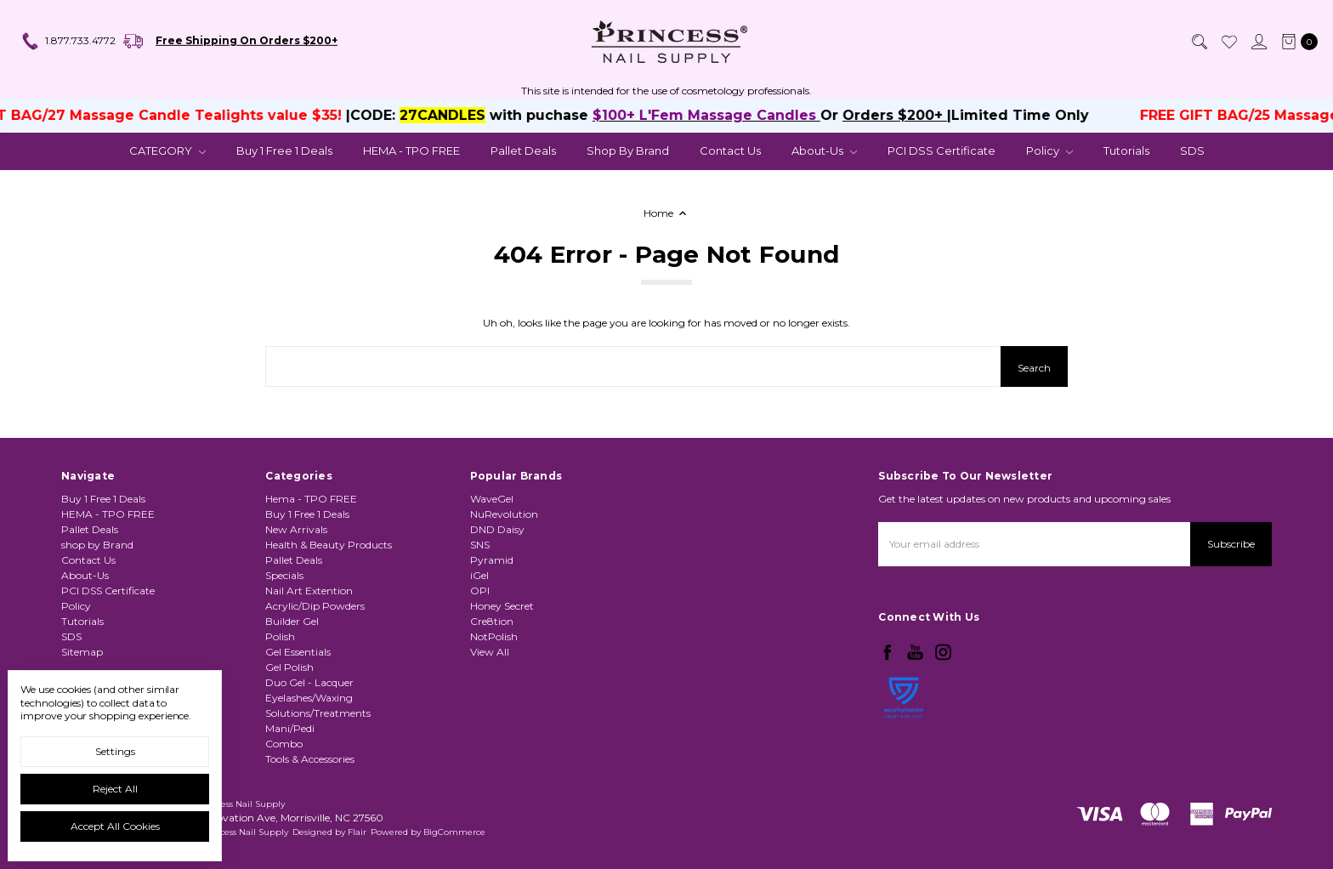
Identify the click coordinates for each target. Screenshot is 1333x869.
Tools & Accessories (310, 759)
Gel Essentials (298, 651)
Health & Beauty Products (328, 544)
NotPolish (494, 636)
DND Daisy (497, 529)
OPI (480, 590)
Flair (357, 832)
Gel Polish (289, 667)
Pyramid (491, 560)
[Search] (1198, 42)
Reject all (115, 788)
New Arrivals (296, 529)
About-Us (824, 150)
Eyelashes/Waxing (309, 697)
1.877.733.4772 (68, 41)
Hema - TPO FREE (311, 498)
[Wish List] (1228, 42)
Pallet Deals (523, 150)
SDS (1192, 150)
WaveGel (491, 498)
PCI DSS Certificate (941, 150)
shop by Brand (628, 150)
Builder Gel (292, 621)
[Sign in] (1258, 42)
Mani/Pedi (290, 728)
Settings (115, 751)
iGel (479, 575)
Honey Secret (502, 605)
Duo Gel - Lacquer (309, 682)
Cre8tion (491, 621)
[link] (903, 742)
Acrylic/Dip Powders (315, 605)
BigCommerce (454, 832)
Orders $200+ (906, 115)
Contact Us (730, 150)
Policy (1049, 150)
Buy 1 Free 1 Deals (284, 150)
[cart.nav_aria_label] (1296, 41)
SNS (480, 544)
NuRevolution (504, 514)
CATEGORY (167, 150)
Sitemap (82, 651)
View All (489, 651)
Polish (280, 636)
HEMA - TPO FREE (411, 150)
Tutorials (1126, 150)
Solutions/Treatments (318, 713)
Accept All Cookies (115, 826)
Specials (284, 575)
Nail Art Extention (309, 590)
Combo (284, 743)
